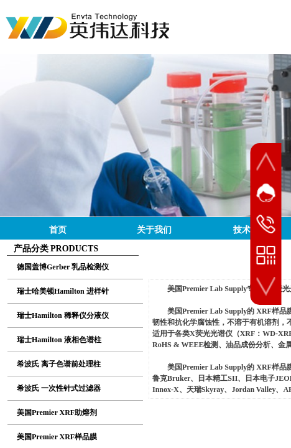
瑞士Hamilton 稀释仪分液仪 (63, 315)
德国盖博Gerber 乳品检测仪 (63, 267)
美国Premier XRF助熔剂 (57, 412)
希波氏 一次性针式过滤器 (59, 388)
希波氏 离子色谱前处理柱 (59, 364)
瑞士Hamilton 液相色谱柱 (59, 339)
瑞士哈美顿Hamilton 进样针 (63, 291)
